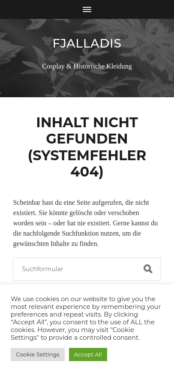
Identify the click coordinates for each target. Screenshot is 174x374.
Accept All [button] (88, 354)
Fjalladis (86, 43)
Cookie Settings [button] (38, 354)
